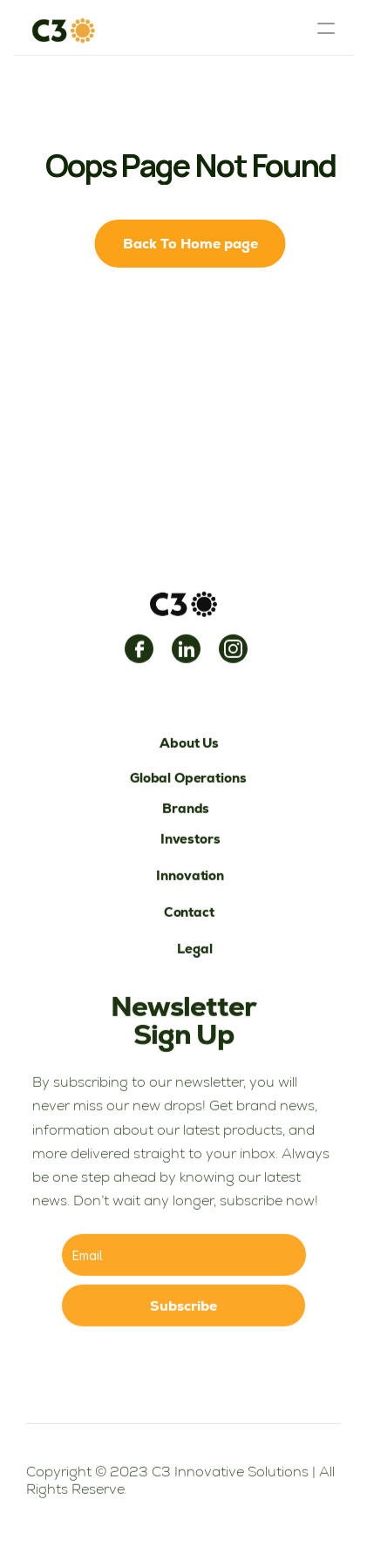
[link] (139, 650)
